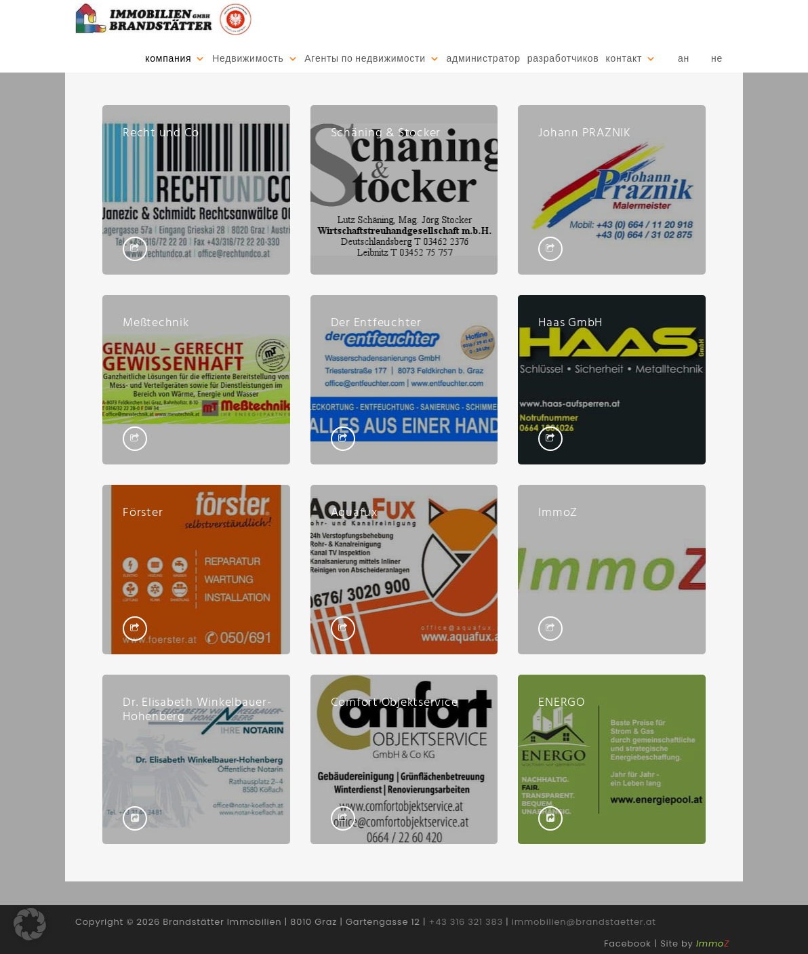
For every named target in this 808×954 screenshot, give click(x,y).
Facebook (627, 943)
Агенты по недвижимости (364, 59)
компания (168, 59)
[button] (30, 924)
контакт (623, 59)
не (717, 59)
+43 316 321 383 (466, 921)
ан (683, 59)
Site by (694, 943)
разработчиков (563, 59)
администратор (483, 59)
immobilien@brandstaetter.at (584, 921)
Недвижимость (247, 59)
